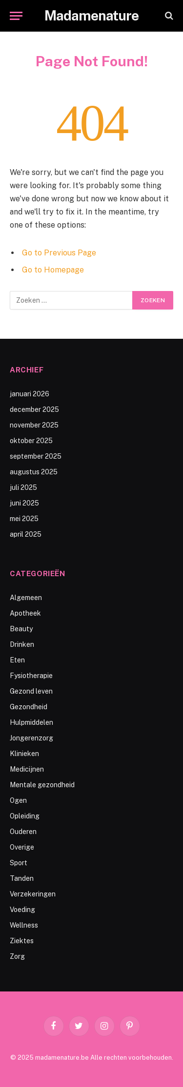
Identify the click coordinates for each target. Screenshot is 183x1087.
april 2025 (25, 534)
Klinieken (24, 753)
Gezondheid (28, 707)
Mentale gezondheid (42, 785)
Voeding (22, 909)
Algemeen (26, 598)
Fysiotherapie (31, 675)
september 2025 (35, 456)
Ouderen (23, 831)
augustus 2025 (34, 472)
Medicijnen (27, 769)
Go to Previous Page (59, 252)
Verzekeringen (33, 894)
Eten (17, 660)
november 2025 (34, 425)
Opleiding (25, 816)
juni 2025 (24, 503)
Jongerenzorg (31, 738)
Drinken (22, 644)
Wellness (24, 925)
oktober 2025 (31, 441)
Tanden (22, 878)
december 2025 (34, 409)
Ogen (18, 800)
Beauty (21, 629)
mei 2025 (24, 519)
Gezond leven (31, 691)
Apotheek (25, 613)
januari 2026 (29, 394)
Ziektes (22, 941)
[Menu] (16, 16)
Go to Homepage (53, 269)
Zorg (17, 956)
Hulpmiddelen (31, 722)
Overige (22, 847)
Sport (18, 863)
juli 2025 (23, 487)
